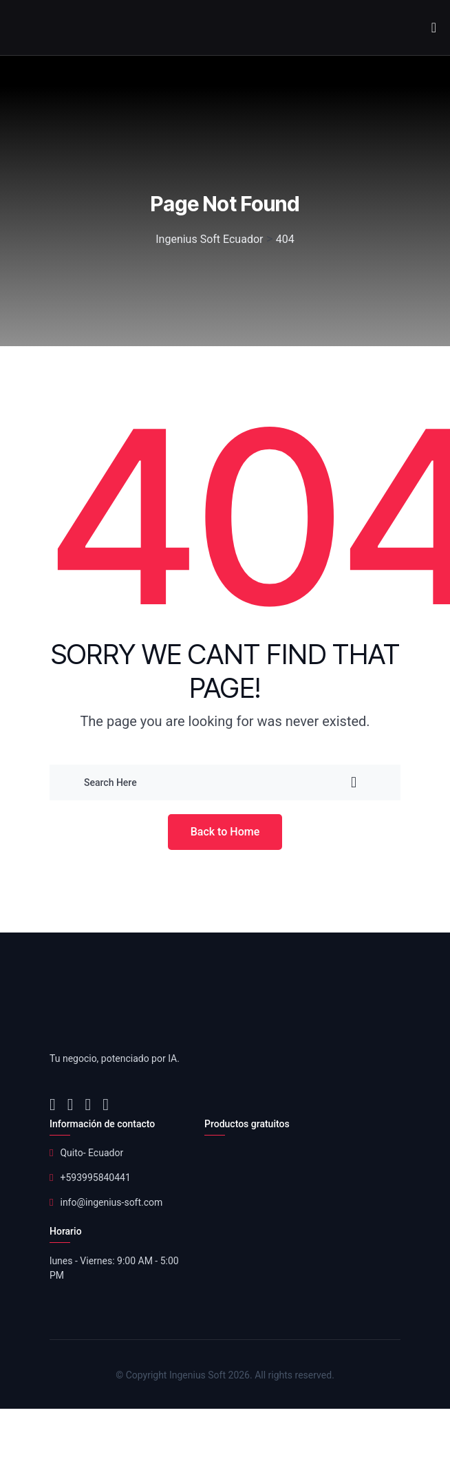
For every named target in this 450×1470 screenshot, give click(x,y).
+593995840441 (95, 1177)
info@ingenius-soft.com (111, 1202)
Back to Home (225, 831)
